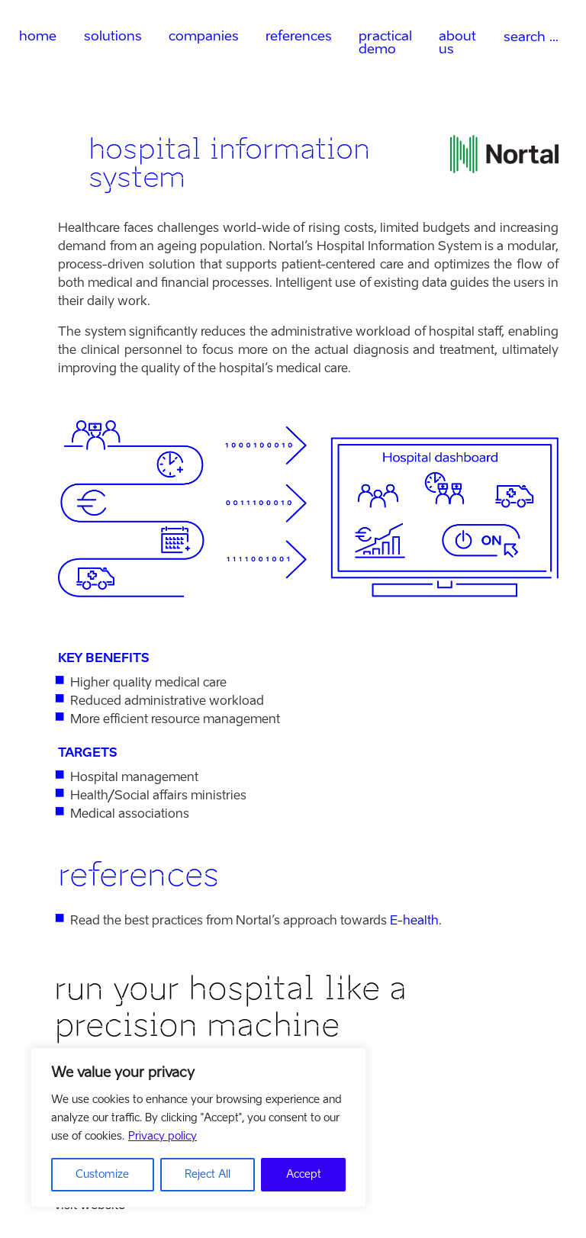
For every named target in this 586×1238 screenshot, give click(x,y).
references (299, 35)
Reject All (207, 1174)
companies (204, 35)
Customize (102, 1174)
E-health (414, 920)
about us (457, 42)
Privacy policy (162, 1136)
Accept (303, 1174)
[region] (198, 1127)
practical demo (385, 42)
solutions (113, 35)
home (37, 35)
